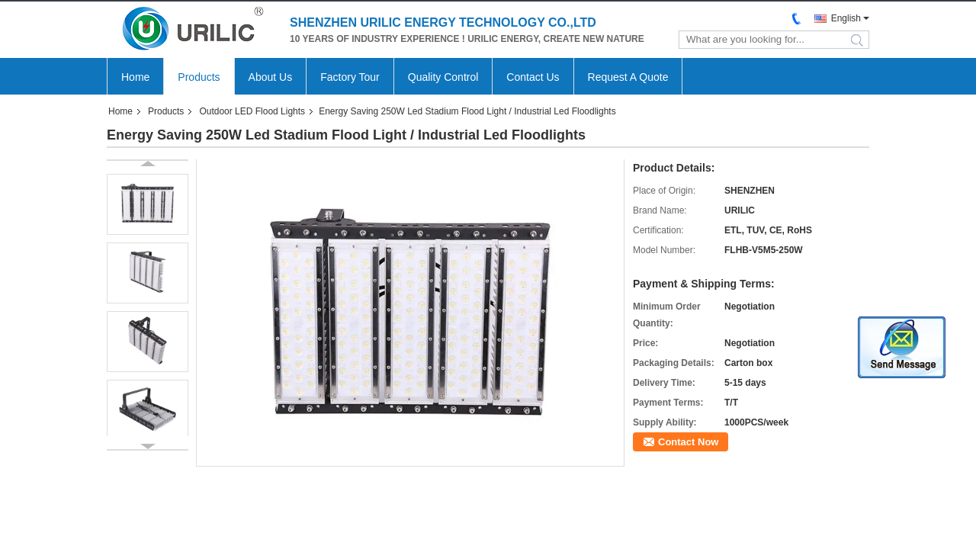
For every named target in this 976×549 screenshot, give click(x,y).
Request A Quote (628, 77)
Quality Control (443, 77)
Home (135, 77)
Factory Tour (350, 77)
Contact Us (532, 77)
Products (199, 77)
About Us (271, 77)
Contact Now (688, 442)
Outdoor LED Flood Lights (252, 111)
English (846, 18)
